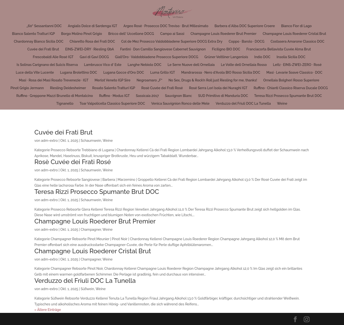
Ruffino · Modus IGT (114, 96)
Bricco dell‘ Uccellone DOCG (131, 34)
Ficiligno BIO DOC (226, 49)
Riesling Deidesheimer (68, 88)
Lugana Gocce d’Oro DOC (123, 72)
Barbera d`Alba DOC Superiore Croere (244, 26)
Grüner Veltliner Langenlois (226, 57)
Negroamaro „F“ (149, 80)
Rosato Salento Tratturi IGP (113, 88)
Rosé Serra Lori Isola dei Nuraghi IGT (218, 88)
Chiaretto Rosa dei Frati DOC (92, 41)
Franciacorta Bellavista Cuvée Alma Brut (278, 49)
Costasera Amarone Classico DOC (297, 41)
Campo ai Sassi (172, 34)
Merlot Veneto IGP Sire (113, 80)
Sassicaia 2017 (147, 96)
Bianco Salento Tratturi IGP (33, 34)
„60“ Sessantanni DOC (44, 26)
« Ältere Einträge (47, 310)
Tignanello (65, 103)
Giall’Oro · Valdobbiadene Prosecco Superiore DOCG (156, 57)
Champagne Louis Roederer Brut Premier (223, 34)
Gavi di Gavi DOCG (94, 57)
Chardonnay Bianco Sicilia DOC (38, 41)
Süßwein (87, 289)
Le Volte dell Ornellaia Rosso (244, 65)
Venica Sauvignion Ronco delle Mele (180, 103)
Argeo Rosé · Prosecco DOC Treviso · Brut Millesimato (165, 26)
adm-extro (49, 141)
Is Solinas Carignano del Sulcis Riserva (47, 65)
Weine (282, 103)
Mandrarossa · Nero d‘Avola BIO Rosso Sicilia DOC (220, 72)
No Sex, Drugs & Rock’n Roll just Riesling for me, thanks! (212, 80)
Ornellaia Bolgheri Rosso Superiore (291, 80)
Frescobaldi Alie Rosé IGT (53, 57)
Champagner (91, 229)
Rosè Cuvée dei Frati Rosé (162, 88)
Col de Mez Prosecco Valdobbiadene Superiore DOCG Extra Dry (171, 41)
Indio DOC (262, 57)
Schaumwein (91, 141)
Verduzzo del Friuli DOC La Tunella (243, 103)
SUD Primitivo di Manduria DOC (223, 96)
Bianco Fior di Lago (296, 26)
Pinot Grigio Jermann (27, 88)
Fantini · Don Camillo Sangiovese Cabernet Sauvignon (163, 49)
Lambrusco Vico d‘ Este (102, 65)
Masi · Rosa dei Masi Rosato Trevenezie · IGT (53, 80)
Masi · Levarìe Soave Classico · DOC (294, 72)
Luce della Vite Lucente (35, 72)
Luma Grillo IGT (162, 72)
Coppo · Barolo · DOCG (246, 41)
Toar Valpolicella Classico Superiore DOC (112, 103)
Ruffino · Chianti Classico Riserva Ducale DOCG (291, 88)
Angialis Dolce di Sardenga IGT (92, 26)
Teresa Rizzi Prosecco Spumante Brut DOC (288, 96)
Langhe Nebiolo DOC (144, 65)
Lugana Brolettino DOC (78, 72)
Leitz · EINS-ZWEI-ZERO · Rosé (297, 65)
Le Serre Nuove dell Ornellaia (191, 65)
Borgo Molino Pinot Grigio (81, 34)
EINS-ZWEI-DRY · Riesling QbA (89, 49)
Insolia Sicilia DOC (291, 57)
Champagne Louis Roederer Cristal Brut (294, 34)
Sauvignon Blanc (178, 96)
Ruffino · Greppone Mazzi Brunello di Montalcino (54, 96)
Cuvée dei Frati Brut (43, 49)
